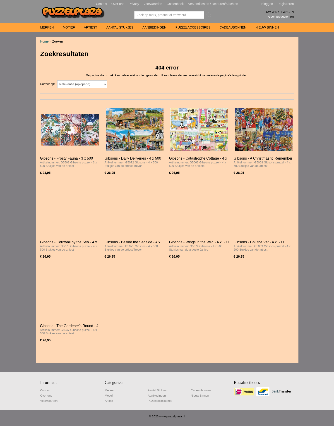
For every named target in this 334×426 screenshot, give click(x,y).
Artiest (90, 27)
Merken (47, 27)
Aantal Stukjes (119, 27)
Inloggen (267, 4)
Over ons (117, 4)
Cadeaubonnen (233, 27)
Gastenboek (175, 4)
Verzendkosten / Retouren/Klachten (213, 4)
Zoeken (208, 15)
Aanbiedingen (154, 27)
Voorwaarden (153, 4)
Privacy (134, 4)
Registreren (285, 4)
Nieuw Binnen (267, 27)
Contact (101, 4)
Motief (69, 27)
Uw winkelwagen (280, 12)
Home (44, 41)
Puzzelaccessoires (193, 27)
